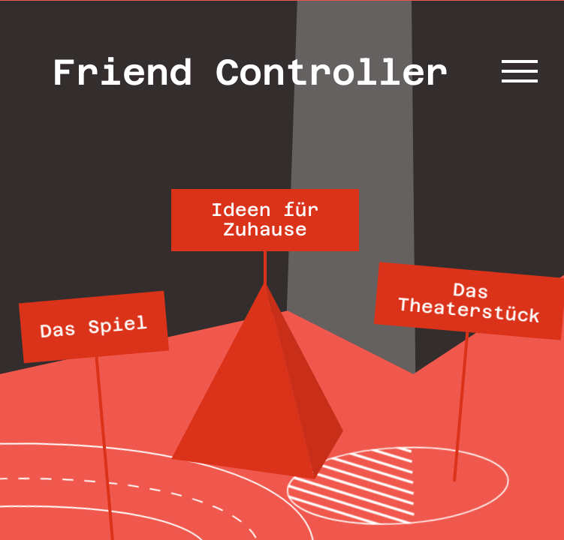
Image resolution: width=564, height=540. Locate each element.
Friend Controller (250, 72)
